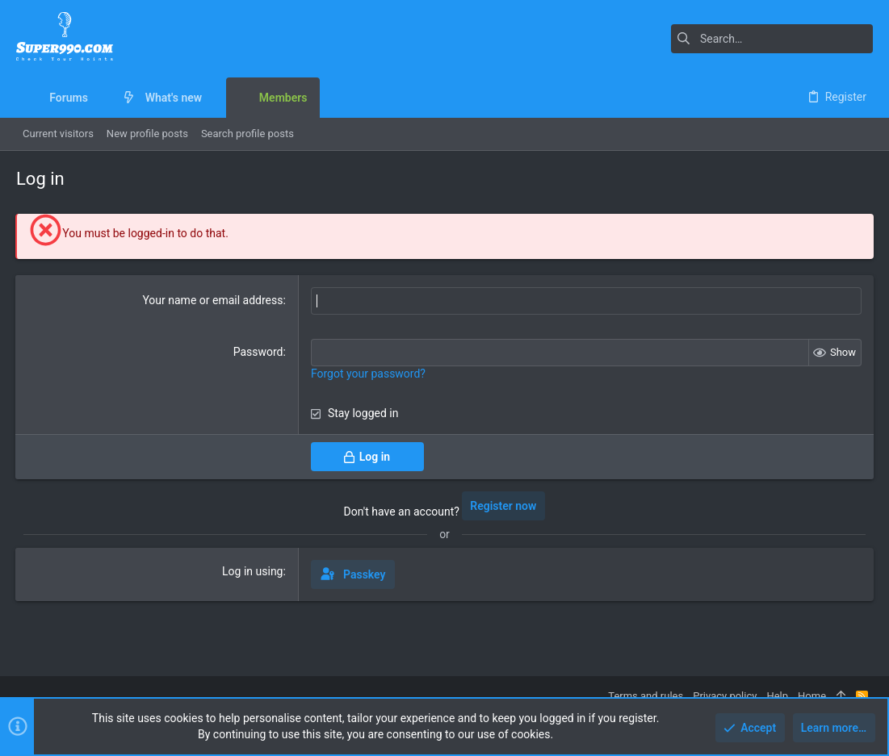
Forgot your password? (368, 373)
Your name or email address (213, 300)
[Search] (772, 38)
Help (777, 696)
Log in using (252, 571)
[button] (100, 97)
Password (258, 351)
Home (812, 696)
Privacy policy (725, 696)
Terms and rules (645, 696)
